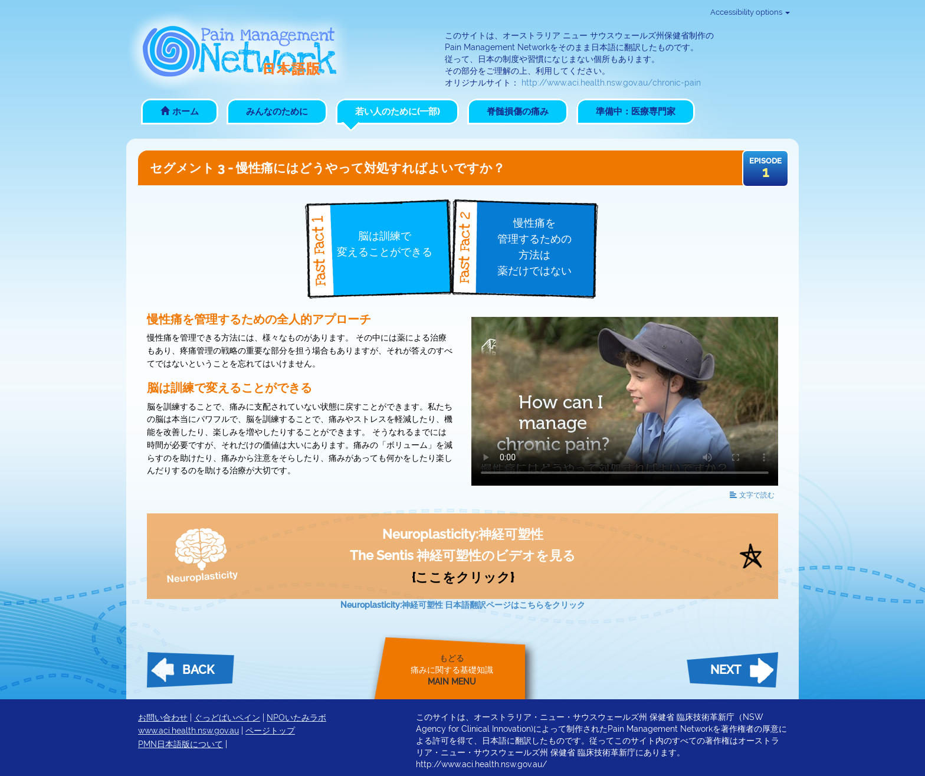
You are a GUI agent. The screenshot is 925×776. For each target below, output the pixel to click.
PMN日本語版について (180, 744)
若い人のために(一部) (397, 111)
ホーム (179, 111)
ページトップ (270, 730)
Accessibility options (750, 12)
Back (198, 670)
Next (725, 670)
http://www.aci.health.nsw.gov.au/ (481, 764)
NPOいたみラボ (296, 717)
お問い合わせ (163, 717)
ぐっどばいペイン (227, 717)
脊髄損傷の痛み (518, 111)
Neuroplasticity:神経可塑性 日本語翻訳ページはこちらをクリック (462, 605)
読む (752, 495)
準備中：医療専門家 (635, 111)
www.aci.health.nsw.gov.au (188, 730)
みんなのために (277, 111)
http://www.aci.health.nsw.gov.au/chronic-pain (611, 82)
